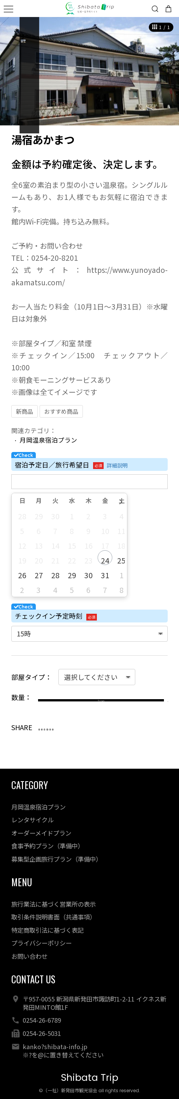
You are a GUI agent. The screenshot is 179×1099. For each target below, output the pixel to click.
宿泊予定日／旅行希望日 (52, 464)
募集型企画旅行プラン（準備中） (56, 859)
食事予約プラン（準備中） (47, 845)
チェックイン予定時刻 (49, 616)
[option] (89, 71)
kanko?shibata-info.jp (55, 1046)
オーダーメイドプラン (41, 832)
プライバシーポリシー (41, 942)
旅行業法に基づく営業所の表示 (53, 904)
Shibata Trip (89, 1077)
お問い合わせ (29, 956)
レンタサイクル (32, 819)
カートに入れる (94, 703)
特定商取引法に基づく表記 (47, 930)
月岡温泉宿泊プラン (48, 439)
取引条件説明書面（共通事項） (53, 916)
